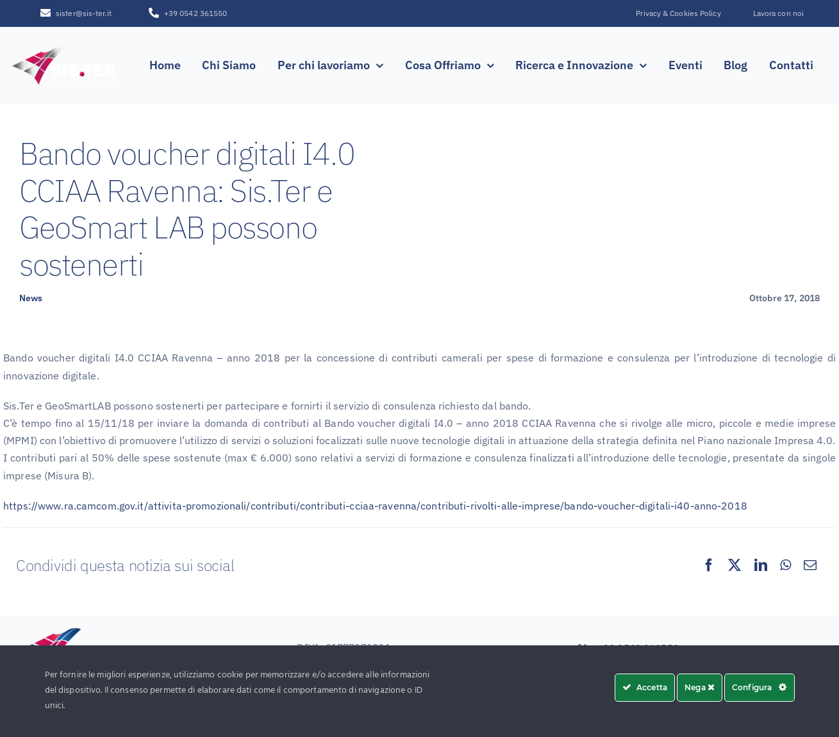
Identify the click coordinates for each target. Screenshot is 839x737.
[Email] (810, 565)
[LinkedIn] (761, 565)
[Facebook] (709, 565)
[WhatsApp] (785, 565)
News (31, 298)
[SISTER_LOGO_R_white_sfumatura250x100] (66, 48)
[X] (734, 565)
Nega (700, 687)
